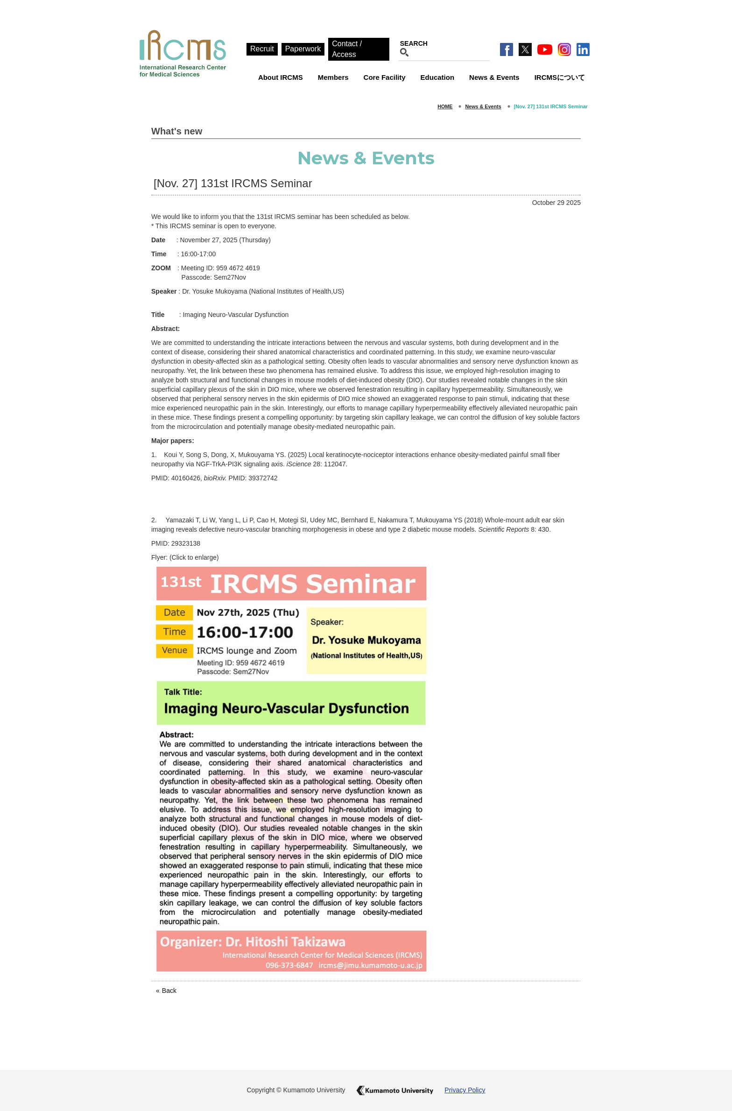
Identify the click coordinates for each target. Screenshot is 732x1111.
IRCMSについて (560, 77)
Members (333, 77)
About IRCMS (280, 77)
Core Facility (385, 77)
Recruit (262, 49)
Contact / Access (347, 49)
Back (169, 990)
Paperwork (303, 49)
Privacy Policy (464, 1090)
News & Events (494, 77)
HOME (444, 106)
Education (438, 77)
